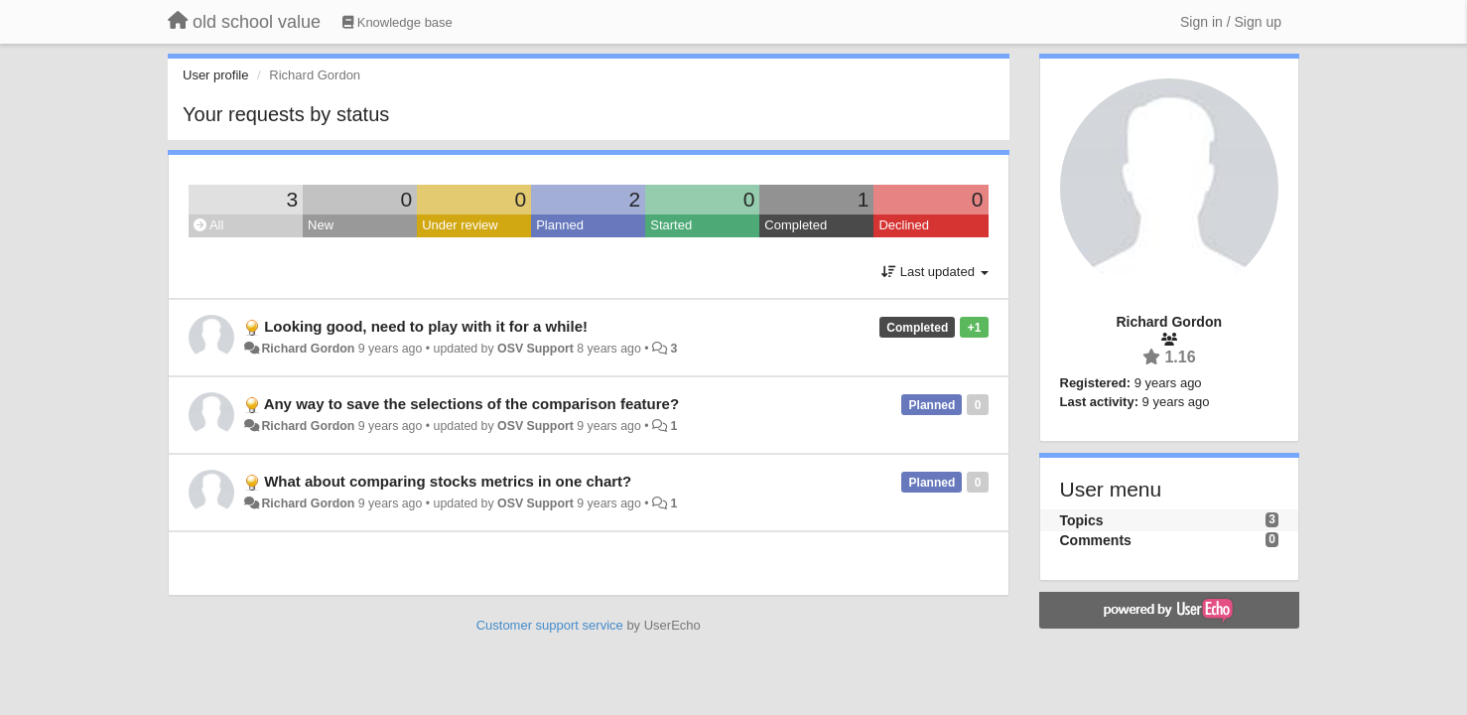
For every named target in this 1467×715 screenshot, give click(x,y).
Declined (903, 224)
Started (671, 224)
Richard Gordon (307, 349)
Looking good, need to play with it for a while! (426, 326)
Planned (560, 224)
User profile (215, 75)
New (320, 224)
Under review (460, 224)
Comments (1096, 540)
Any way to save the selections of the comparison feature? (471, 403)
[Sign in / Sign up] (1230, 22)
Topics (1082, 520)
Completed (795, 224)
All (208, 224)
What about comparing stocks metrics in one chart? (447, 481)
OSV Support (535, 349)
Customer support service (549, 625)
